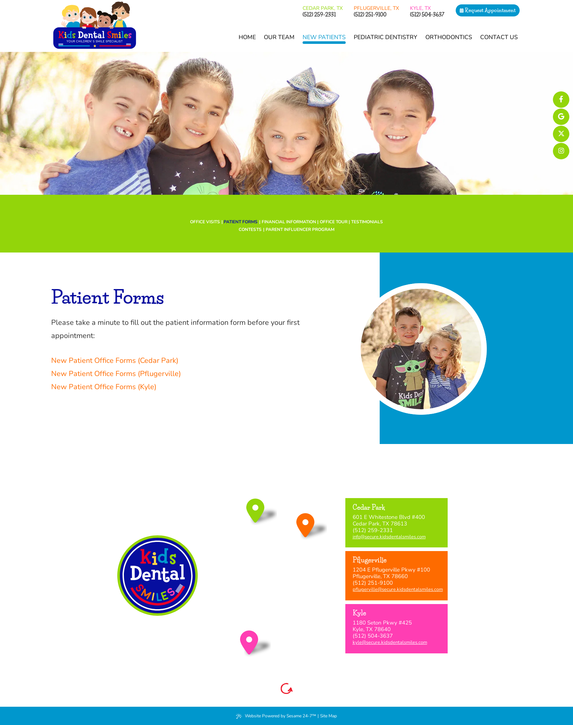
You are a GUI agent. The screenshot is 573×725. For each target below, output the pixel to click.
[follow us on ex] (561, 134)
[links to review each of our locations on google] (561, 117)
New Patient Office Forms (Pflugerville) (116, 374)
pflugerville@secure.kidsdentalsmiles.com (398, 589)
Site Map (328, 716)
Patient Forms (241, 222)
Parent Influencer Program (300, 229)
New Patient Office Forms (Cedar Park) (114, 360)
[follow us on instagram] (561, 151)
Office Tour (334, 222)
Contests (250, 229)
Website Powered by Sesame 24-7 (276, 716)
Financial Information (289, 222)
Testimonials (367, 222)
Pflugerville (376, 8)
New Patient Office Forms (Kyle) (103, 387)
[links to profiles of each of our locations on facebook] (561, 99)
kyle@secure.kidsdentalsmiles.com (390, 642)
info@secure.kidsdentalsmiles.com (389, 537)
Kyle (420, 8)
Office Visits (205, 222)
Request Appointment (487, 10)
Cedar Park (323, 8)
